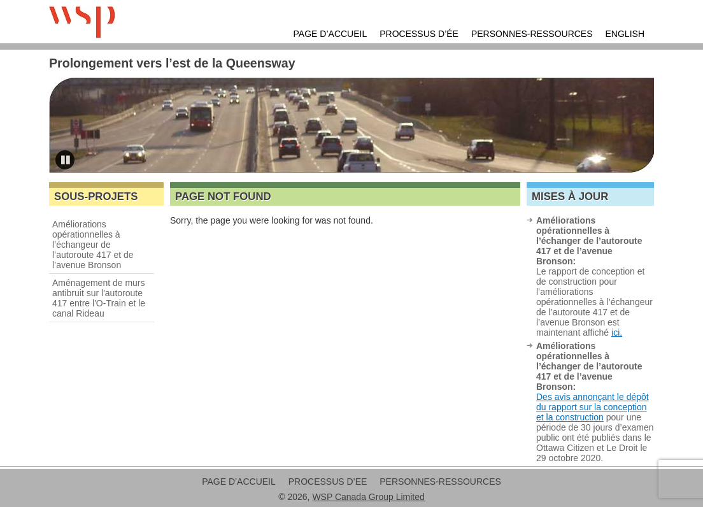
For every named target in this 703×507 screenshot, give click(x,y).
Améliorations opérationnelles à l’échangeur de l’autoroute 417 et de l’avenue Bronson (93, 244)
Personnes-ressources (532, 34)
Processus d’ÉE (419, 34)
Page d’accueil (330, 34)
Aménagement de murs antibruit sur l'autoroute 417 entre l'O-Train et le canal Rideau (98, 298)
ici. (616, 332)
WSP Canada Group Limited (368, 497)
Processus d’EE (327, 481)
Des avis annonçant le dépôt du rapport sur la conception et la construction (592, 407)
